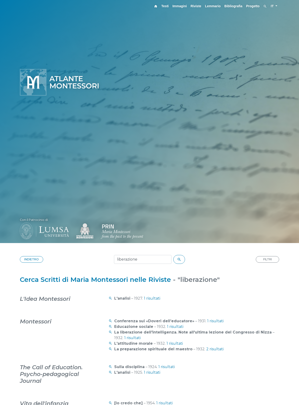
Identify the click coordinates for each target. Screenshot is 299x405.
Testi (165, 6)
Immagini (179, 6)
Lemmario (213, 6)
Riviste (196, 6)
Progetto (253, 6)
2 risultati (215, 349)
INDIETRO (31, 259)
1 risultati (152, 298)
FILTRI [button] (267, 259)
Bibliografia (233, 6)
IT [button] (272, 6)
